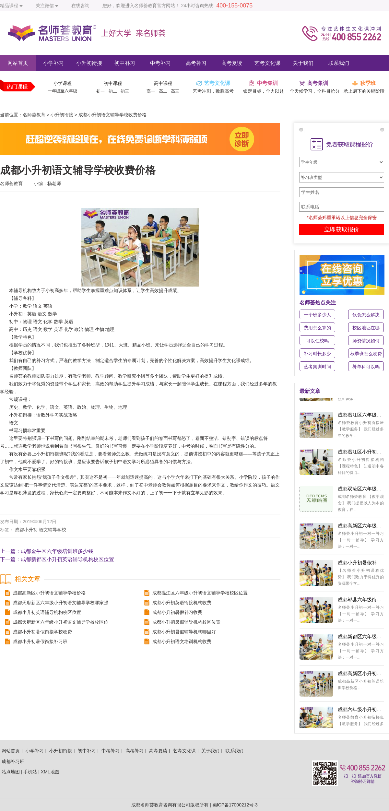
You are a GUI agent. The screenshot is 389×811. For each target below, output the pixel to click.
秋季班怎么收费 (366, 353)
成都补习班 (13, 761)
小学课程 (62, 83)
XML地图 (50, 771)
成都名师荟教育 (147, 804)
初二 (113, 91)
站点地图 (11, 771)
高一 (151, 91)
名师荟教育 (34, 114)
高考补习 (196, 63)
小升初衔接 (89, 63)
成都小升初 (26, 529)
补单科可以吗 (366, 366)
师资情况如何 (366, 340)
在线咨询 (80, 5)
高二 (163, 91)
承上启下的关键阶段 (364, 91)
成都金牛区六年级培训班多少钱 (57, 551)
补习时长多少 (317, 353)
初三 (125, 91)
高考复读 (231, 63)
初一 (100, 91)
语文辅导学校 (52, 529)
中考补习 (160, 63)
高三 (175, 91)
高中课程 (163, 83)
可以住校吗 (317, 340)
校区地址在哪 (366, 327)
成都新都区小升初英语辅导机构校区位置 (67, 559)
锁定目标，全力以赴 (263, 91)
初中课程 (113, 83)
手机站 (30, 771)
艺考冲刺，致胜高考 (213, 91)
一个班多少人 (317, 314)
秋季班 (368, 83)
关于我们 (303, 63)
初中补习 (124, 63)
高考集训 (317, 83)
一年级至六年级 (62, 90)
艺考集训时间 (317, 366)
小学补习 (53, 63)
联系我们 (338, 63)
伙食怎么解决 (366, 314)
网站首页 (17, 63)
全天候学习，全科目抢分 (315, 91)
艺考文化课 (267, 63)
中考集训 (267, 83)
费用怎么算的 (317, 327)
